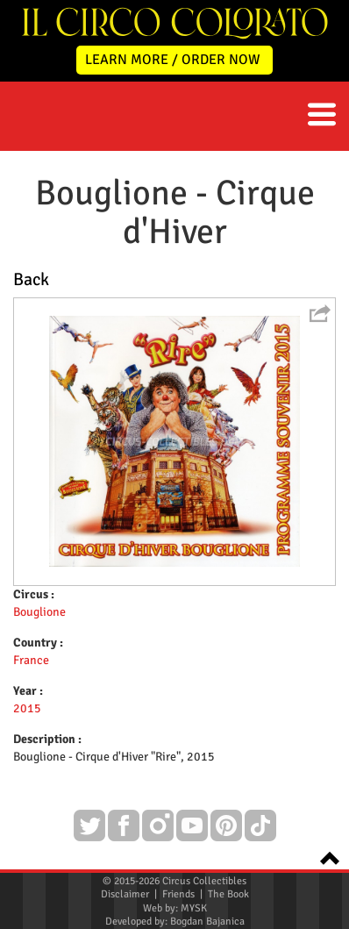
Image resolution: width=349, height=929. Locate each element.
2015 (27, 708)
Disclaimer (125, 894)
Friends (178, 894)
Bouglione (39, 611)
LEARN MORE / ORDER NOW (172, 59)
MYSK (194, 908)
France (31, 660)
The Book (228, 894)
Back (31, 279)
